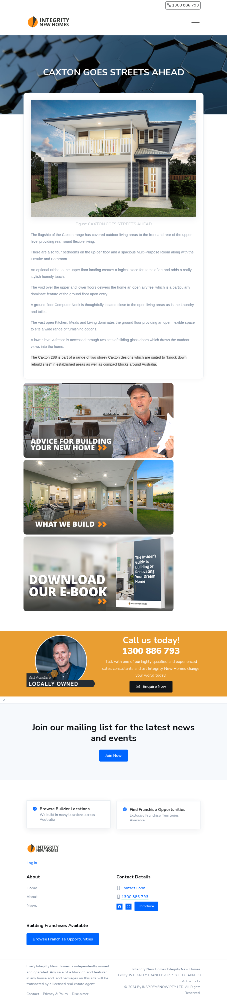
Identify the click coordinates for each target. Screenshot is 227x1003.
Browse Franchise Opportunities (63, 939)
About (32, 897)
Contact (32, 994)
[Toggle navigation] (195, 22)
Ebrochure (146, 906)
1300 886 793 (183, 5)
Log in (31, 863)
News (31, 905)
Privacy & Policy (55, 994)
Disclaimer (80, 994)
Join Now (114, 755)
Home (31, 888)
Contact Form (133, 888)
